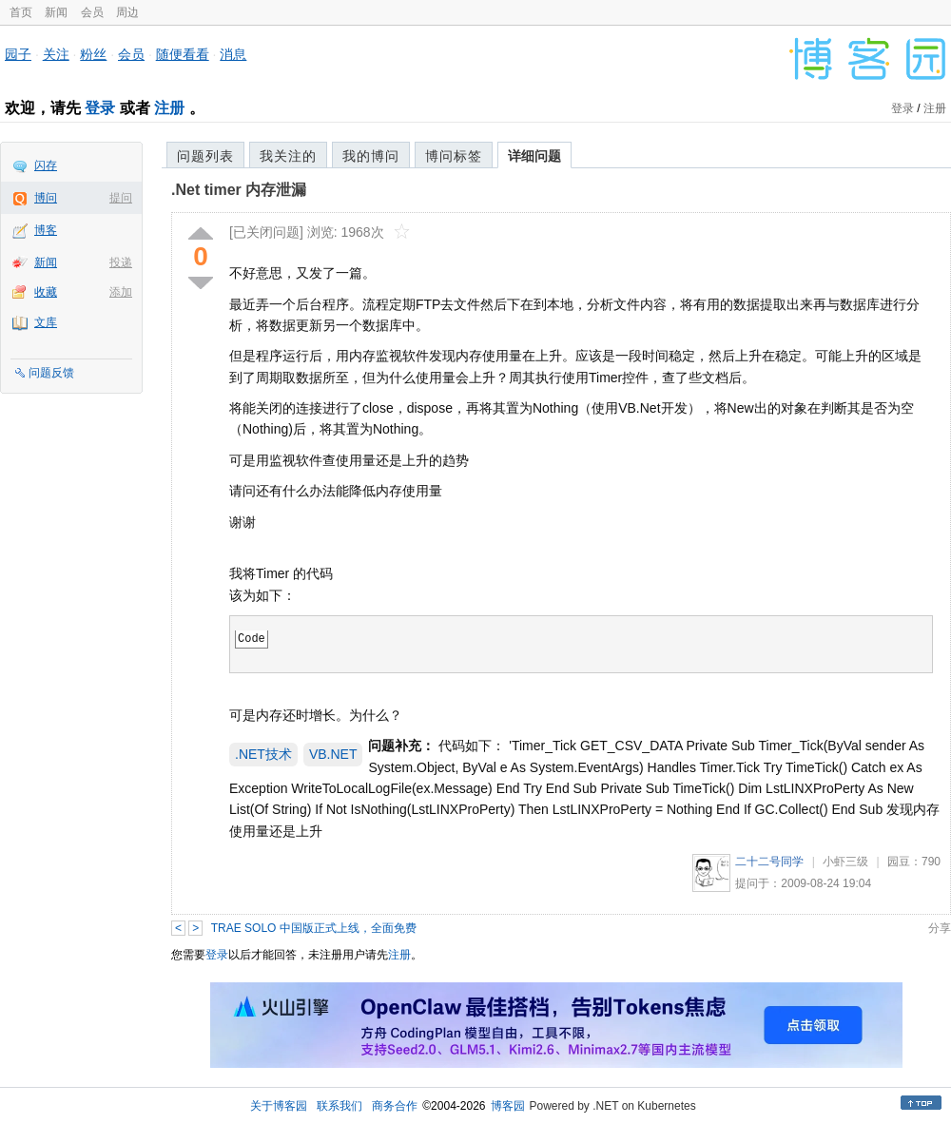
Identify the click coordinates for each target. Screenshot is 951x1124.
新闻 (56, 12)
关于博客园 (278, 1106)
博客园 (508, 1106)
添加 (120, 292)
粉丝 (93, 54)
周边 (127, 12)
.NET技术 (263, 754)
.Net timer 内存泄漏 (238, 190)
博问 (45, 197)
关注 (56, 54)
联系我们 (339, 1106)
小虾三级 (845, 861)
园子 (18, 54)
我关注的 (288, 156)
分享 (939, 928)
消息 (233, 54)
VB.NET (333, 754)
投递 (120, 262)
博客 (45, 230)
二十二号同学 (769, 861)
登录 (100, 108)
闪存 (45, 165)
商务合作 (394, 1106)
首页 (21, 12)
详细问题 (534, 156)
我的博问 (370, 156)
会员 (92, 12)
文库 (45, 322)
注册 (169, 108)
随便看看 (182, 54)
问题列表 (205, 156)
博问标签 (453, 156)
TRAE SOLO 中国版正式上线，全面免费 (314, 928)
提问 (120, 197)
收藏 (45, 292)
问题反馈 (51, 372)
